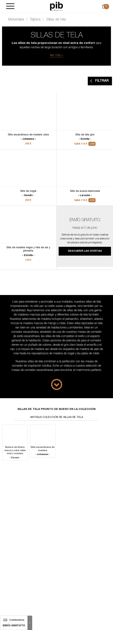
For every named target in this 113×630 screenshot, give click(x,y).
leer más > (56, 55)
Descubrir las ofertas (85, 251)
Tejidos (35, 20)
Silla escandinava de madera (42, 451)
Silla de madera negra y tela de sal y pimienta (28, 251)
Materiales (16, 20)
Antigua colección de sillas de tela (56, 417)
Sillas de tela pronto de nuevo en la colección (56, 409)
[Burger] (10, 6)
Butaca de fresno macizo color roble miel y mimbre (14, 452)
